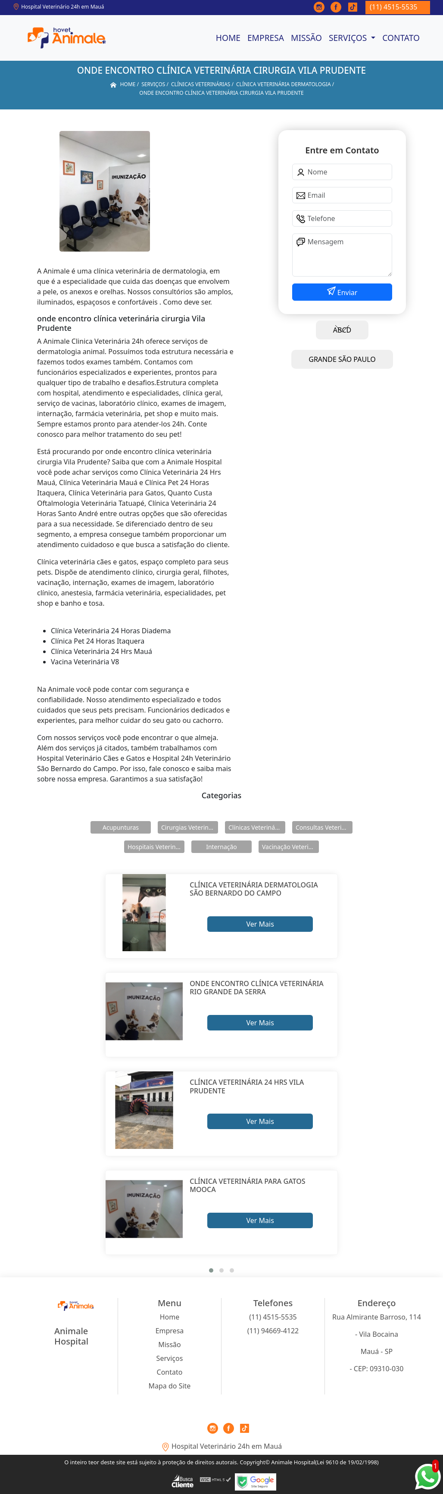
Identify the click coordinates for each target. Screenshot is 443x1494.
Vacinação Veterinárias (290, 847)
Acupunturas (121, 827)
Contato (401, 38)
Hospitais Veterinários (156, 847)
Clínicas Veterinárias (256, 827)
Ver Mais (260, 924)
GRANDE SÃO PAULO (342, 359)
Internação (221, 847)
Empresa (265, 38)
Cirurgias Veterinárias (189, 827)
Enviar (347, 292)
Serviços (349, 38)
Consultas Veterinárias (324, 827)
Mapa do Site (170, 1386)
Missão (306, 38)
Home (228, 38)
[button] (211, 1270)
